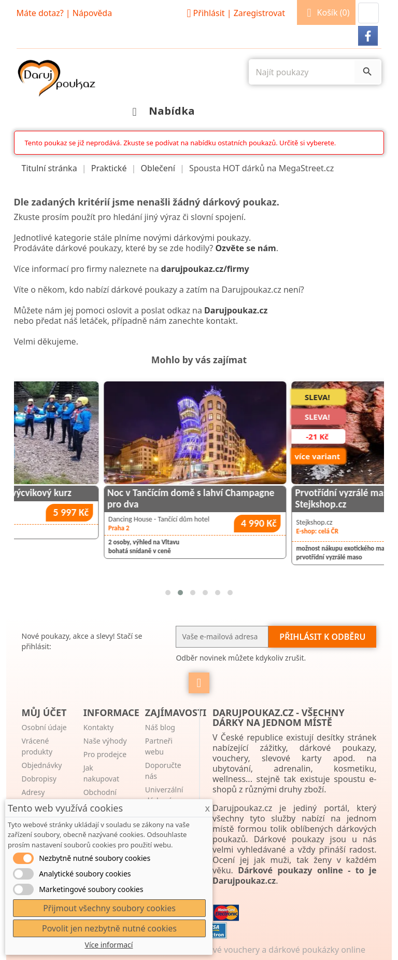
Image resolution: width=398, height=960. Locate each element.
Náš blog (160, 727)
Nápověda (92, 13)
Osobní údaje (44, 727)
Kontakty (98, 727)
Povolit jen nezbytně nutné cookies (109, 928)
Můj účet (44, 712)
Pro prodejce (104, 754)
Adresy (33, 792)
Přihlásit (234, 13)
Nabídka (161, 111)
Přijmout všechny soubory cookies (109, 908)
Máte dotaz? (40, 13)
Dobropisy (39, 779)
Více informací (109, 945)
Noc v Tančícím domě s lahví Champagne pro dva (252, 498)
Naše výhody (105, 741)
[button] (368, 13)
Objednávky (42, 765)
